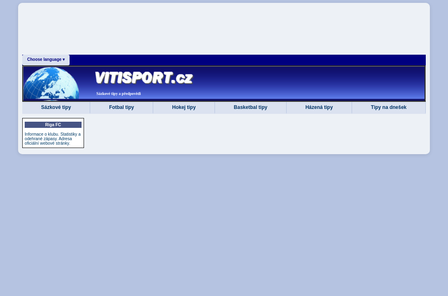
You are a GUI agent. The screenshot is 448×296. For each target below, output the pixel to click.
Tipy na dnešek (388, 107)
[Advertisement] (224, 30)
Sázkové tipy (56, 107)
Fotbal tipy (121, 107)
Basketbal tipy (250, 107)
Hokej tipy (184, 107)
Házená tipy (319, 107)
